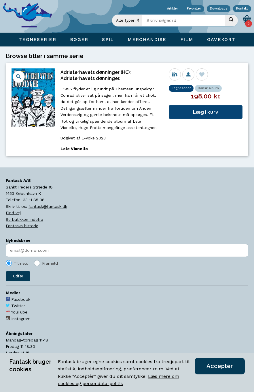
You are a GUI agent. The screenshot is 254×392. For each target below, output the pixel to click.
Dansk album (208, 88)
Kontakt (242, 9)
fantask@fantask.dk (48, 206)
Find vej (13, 212)
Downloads (218, 9)
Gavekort (221, 39)
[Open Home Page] (30, 16)
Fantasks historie (22, 225)
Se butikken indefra (24, 219)
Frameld (50, 263)
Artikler (172, 9)
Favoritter (194, 9)
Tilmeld (21, 263)
